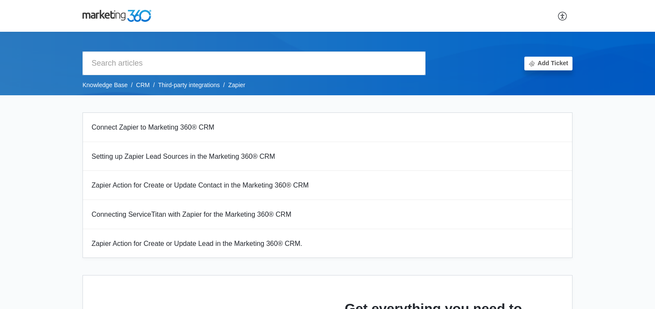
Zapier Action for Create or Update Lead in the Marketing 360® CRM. (197, 243)
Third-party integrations (189, 85)
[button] (562, 16)
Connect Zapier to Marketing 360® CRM (153, 127)
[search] (254, 63)
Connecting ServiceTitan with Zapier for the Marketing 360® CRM (191, 214)
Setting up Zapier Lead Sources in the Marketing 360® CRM (183, 156)
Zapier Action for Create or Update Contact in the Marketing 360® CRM (200, 185)
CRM (143, 85)
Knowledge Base (105, 85)
